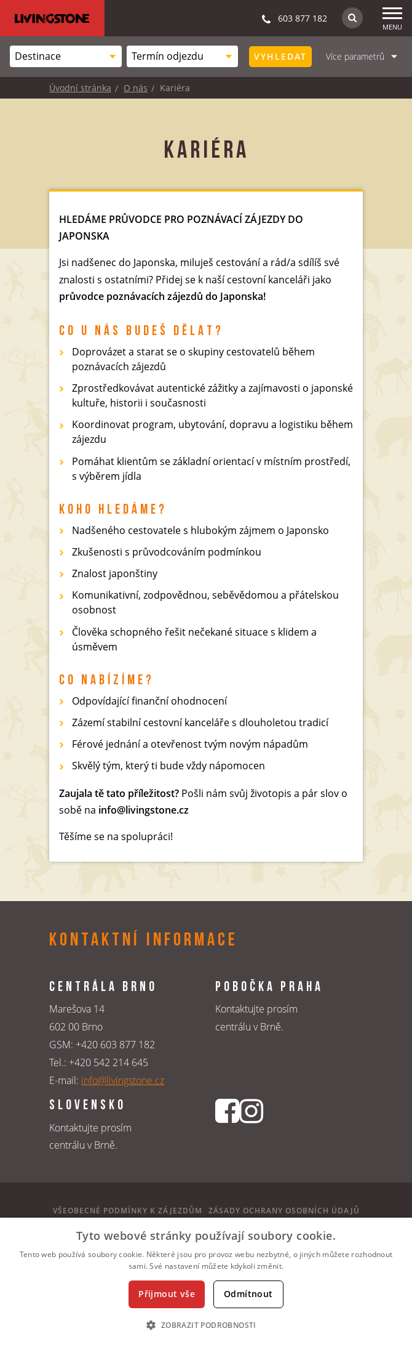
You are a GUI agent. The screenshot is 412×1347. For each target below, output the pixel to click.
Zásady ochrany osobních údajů (284, 1210)
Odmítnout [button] (248, 1294)
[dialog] (206, 1282)
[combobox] (66, 56)
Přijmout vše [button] (166, 1294)
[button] (206, 1324)
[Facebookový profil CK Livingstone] (227, 1131)
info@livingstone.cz (122, 1080)
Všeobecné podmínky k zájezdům (127, 1210)
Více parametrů (355, 56)
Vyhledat (280, 56)
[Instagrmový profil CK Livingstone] (251, 1131)
